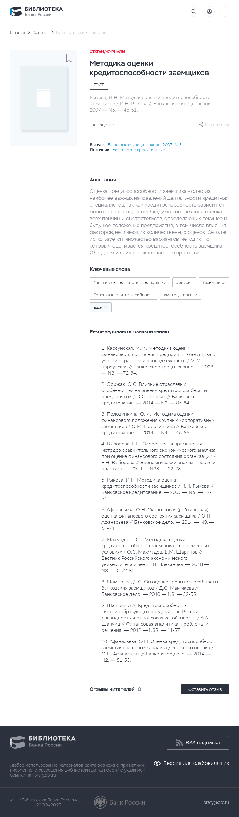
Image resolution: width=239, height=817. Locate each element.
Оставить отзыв (205, 689)
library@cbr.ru (215, 802)
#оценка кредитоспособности (123, 294)
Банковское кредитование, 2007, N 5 (145, 144)
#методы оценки (180, 294)
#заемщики (214, 282)
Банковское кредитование (138, 149)
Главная (17, 32)
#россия (184, 282)
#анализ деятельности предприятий (129, 282)
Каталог (40, 32)
